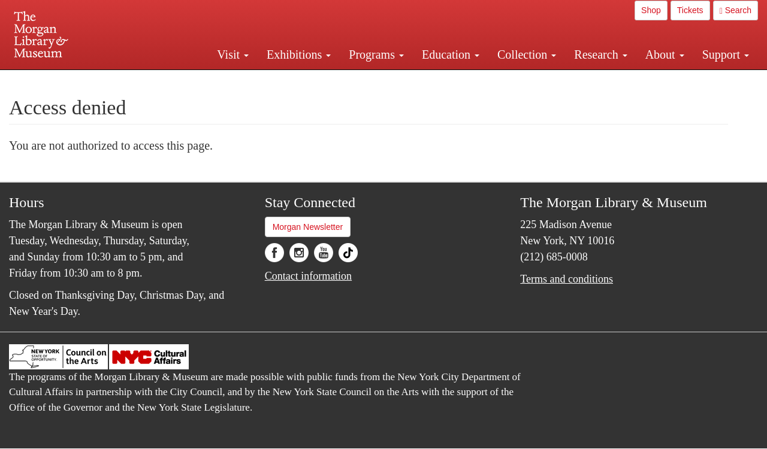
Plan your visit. (240, 80)
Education (450, 54)
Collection (526, 54)
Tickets (690, 10)
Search (735, 10)
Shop (651, 10)
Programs (376, 54)
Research (600, 54)
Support (725, 54)
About (664, 54)
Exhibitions (299, 54)
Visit (233, 54)
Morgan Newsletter (308, 227)
